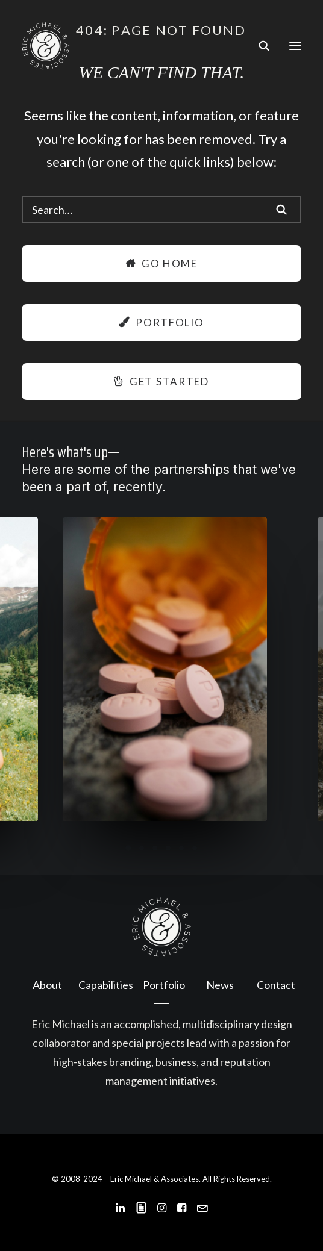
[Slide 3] (155, 848)
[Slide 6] (194, 848)
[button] (295, 46)
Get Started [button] (161, 381)
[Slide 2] (141, 848)
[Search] (258, 45)
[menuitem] (47, 985)
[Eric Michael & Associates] (46, 46)
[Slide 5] (181, 848)
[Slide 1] (128, 848)
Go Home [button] (161, 263)
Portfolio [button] (161, 322)
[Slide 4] (168, 848)
